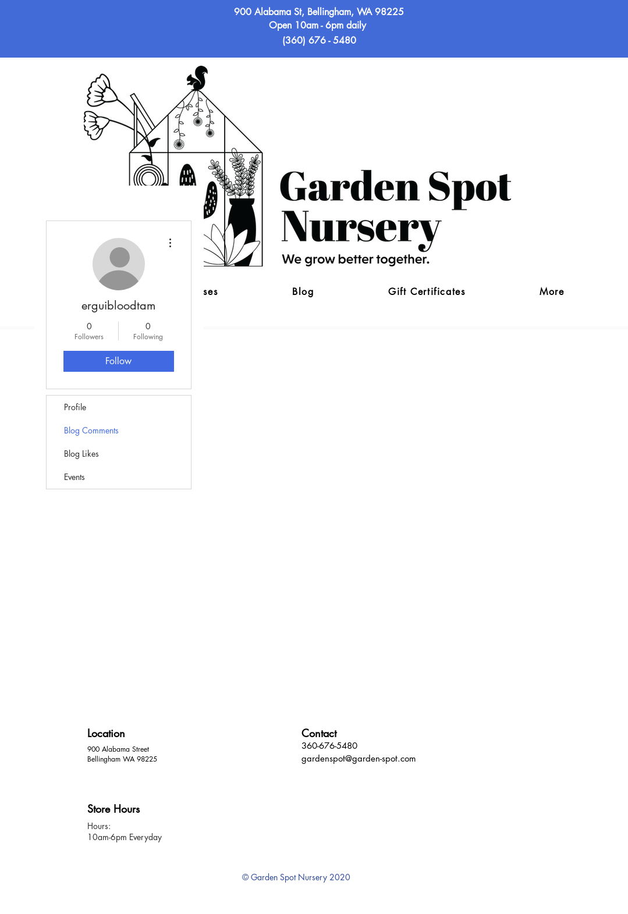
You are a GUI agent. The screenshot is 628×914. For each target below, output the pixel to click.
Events (74, 476)
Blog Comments (91, 430)
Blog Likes (81, 453)
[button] (552, 292)
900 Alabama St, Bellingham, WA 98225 (319, 12)
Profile (75, 406)
